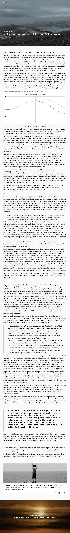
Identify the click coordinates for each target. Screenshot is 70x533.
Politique (6, 37)
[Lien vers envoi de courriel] (59, 492)
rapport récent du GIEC (40, 60)
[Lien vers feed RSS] (56, 492)
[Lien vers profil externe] (61, 492)
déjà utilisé (27, 199)
